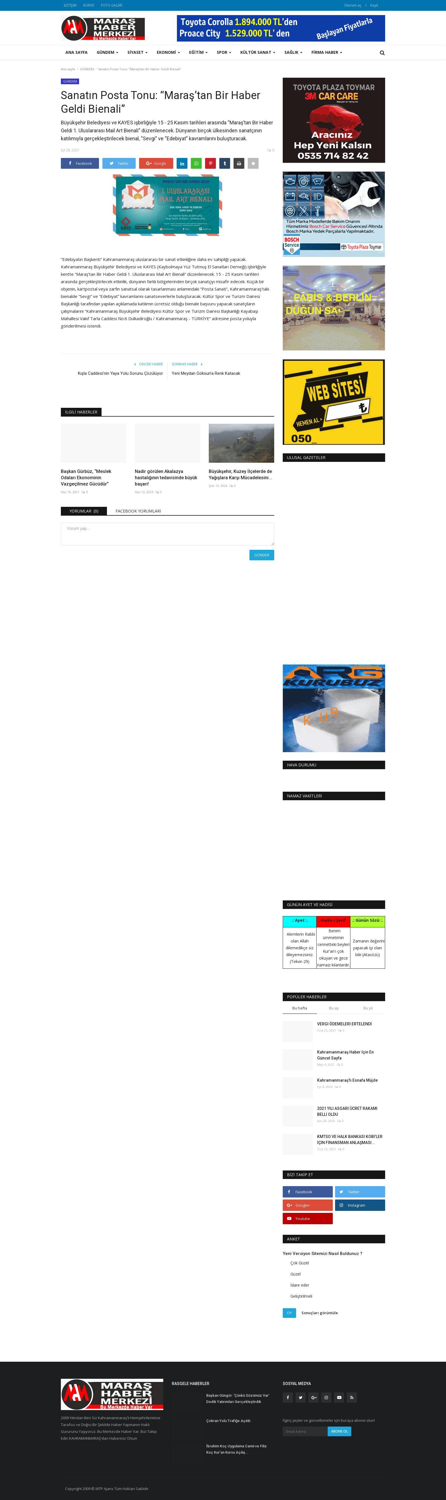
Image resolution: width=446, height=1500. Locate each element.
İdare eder (299, 1285)
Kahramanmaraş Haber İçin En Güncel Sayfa (345, 1055)
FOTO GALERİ (111, 5)
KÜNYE (88, 5)
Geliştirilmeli (301, 1296)
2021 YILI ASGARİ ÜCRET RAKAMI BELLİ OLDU (347, 1111)
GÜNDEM (87, 69)
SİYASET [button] (137, 52)
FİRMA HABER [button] (326, 52)
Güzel (295, 1274)
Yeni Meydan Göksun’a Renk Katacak (206, 373)
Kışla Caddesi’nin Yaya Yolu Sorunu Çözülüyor (120, 373)
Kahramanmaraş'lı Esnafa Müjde (347, 1080)
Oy (289, 1312)
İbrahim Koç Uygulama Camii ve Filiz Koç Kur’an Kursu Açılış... (236, 1449)
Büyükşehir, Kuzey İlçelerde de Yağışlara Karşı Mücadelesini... (240, 474)
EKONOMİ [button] (168, 52)
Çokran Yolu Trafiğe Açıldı (228, 1421)
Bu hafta (299, 1008)
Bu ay (334, 1008)
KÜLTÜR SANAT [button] (257, 52)
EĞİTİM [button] (198, 52)
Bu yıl (368, 1008)
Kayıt (374, 5)
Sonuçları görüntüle (320, 1312)
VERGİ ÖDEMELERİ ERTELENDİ (344, 1024)
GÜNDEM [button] (107, 52)
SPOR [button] (224, 52)
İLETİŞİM (70, 5)
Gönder (261, 554)
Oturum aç (352, 5)
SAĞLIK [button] (293, 52)
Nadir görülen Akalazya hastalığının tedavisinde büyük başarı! (166, 478)
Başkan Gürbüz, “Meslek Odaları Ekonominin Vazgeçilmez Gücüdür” (86, 478)
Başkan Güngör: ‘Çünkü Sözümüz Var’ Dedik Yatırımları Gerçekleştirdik (237, 1398)
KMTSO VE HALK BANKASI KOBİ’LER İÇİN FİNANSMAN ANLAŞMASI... (350, 1139)
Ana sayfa (76, 52)
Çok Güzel (299, 1263)
